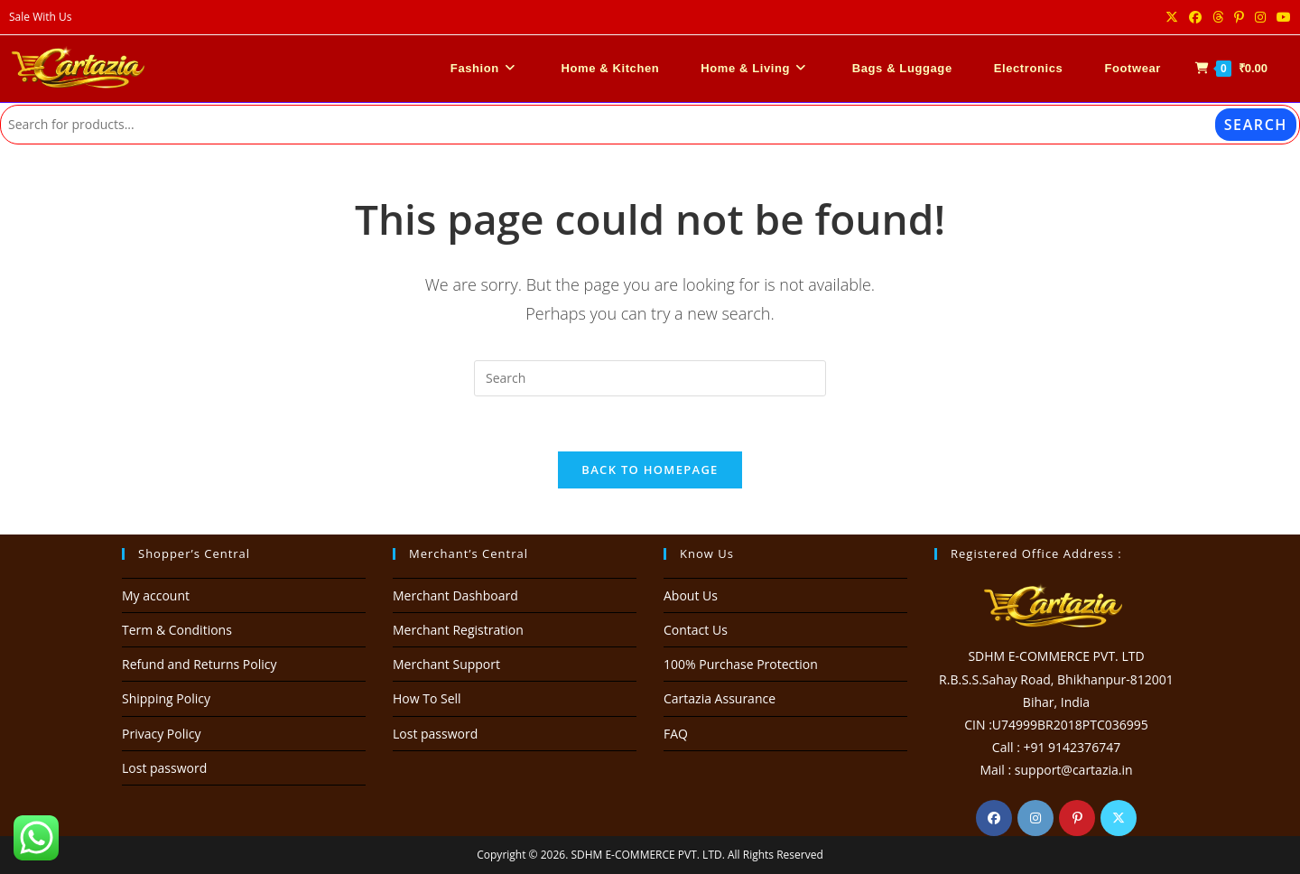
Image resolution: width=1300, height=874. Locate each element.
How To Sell (427, 698)
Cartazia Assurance (719, 698)
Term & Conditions (177, 629)
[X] (1118, 818)
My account (156, 595)
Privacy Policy (161, 733)
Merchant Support (446, 664)
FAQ (676, 733)
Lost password (164, 767)
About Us (691, 595)
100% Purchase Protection (741, 664)
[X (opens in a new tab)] (1172, 17)
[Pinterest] (1077, 818)
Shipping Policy (166, 698)
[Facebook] (994, 818)
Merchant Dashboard (455, 595)
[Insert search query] (650, 378)
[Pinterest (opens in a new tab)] (1239, 17)
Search (1255, 125)
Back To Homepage (649, 469)
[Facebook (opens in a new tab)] (1195, 17)
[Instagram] (1035, 818)
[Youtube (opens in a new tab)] (1281, 17)
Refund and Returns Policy (199, 664)
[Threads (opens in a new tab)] (1218, 17)
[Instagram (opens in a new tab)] (1260, 17)
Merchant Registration (458, 629)
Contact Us (696, 629)
